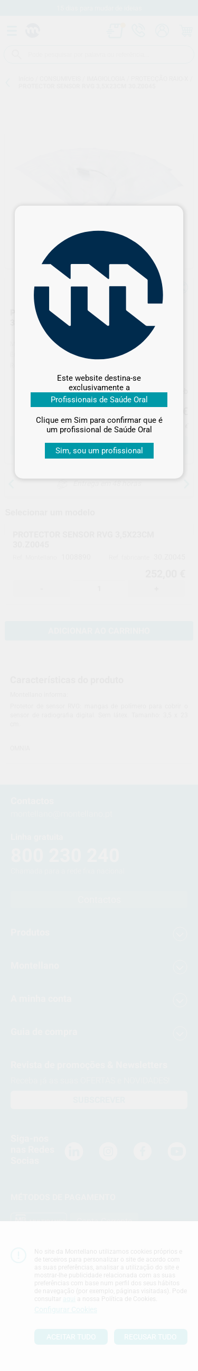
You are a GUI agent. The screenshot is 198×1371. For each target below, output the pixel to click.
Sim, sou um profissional (99, 450)
